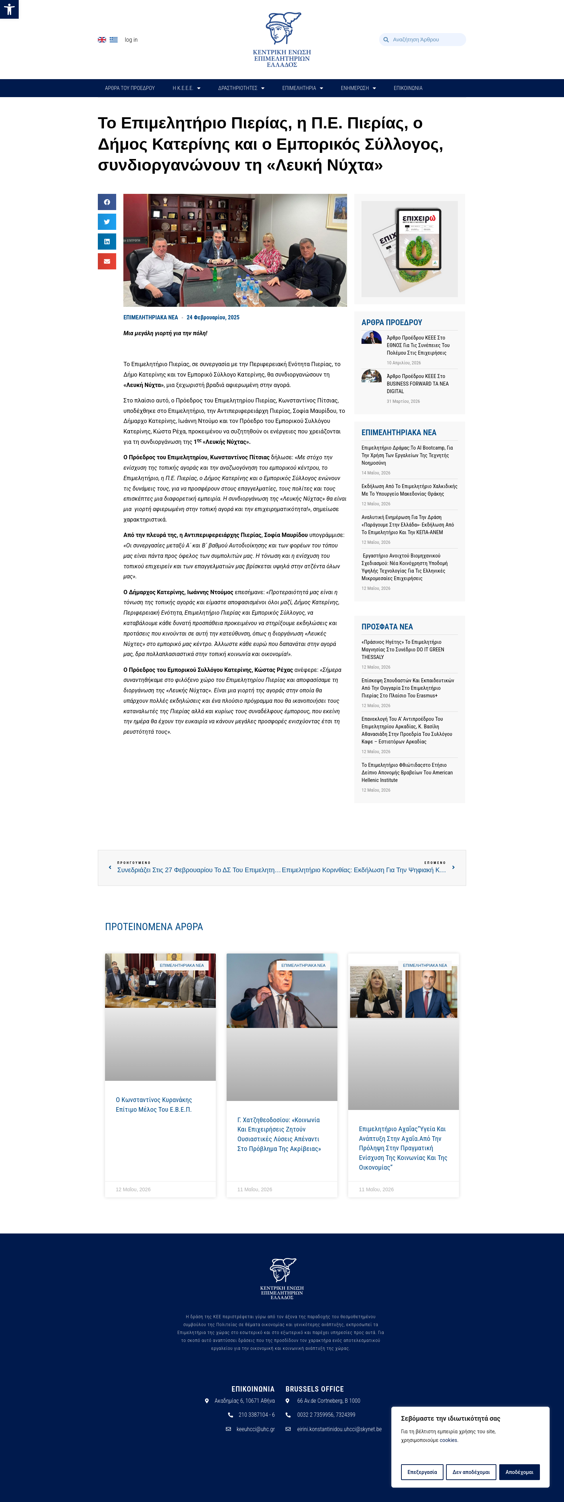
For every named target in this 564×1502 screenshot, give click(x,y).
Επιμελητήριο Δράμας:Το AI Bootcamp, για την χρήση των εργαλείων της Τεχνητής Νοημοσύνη (407, 455)
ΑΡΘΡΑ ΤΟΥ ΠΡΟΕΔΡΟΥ (130, 88)
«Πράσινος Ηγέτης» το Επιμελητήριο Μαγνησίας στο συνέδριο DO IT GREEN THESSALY (402, 649)
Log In (131, 39)
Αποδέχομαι (520, 1472)
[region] (470, 1447)
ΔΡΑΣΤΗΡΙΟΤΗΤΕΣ (241, 88)
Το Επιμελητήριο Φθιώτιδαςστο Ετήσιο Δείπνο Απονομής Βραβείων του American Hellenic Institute (407, 772)
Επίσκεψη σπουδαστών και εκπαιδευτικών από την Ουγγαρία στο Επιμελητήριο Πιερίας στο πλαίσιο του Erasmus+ (407, 688)
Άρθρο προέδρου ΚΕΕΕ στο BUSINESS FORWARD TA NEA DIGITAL (418, 384)
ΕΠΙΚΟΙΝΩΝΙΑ (408, 88)
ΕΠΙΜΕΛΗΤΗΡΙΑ (302, 88)
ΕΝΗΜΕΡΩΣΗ (358, 88)
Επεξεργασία (422, 1472)
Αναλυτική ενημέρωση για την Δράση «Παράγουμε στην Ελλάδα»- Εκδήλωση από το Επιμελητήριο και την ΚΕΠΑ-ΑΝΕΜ (407, 525)
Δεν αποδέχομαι (471, 1472)
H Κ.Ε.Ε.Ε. (186, 88)
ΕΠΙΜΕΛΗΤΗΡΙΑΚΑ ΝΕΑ (150, 317)
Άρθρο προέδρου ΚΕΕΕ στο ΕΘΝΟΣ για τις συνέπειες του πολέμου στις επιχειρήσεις (418, 345)
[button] (9, 9)
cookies (448, 1440)
